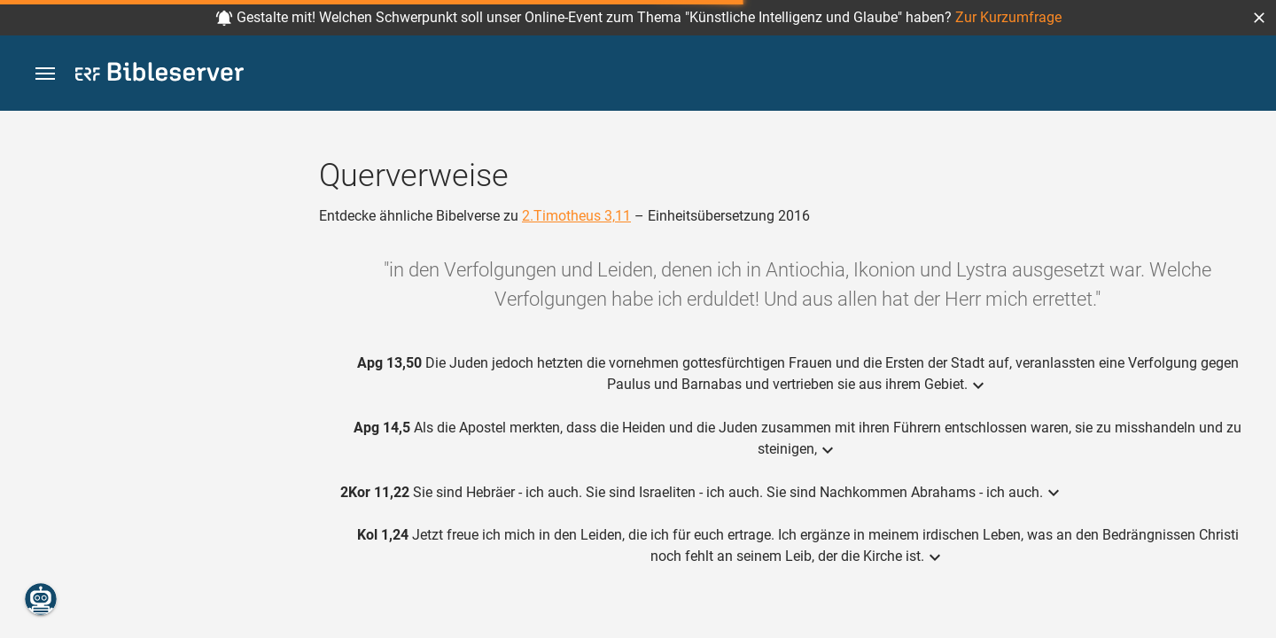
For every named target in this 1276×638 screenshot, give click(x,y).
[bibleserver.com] (159, 75)
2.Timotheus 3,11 (576, 215)
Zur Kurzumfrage (1008, 17)
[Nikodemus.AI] (41, 599)
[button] (1259, 18)
